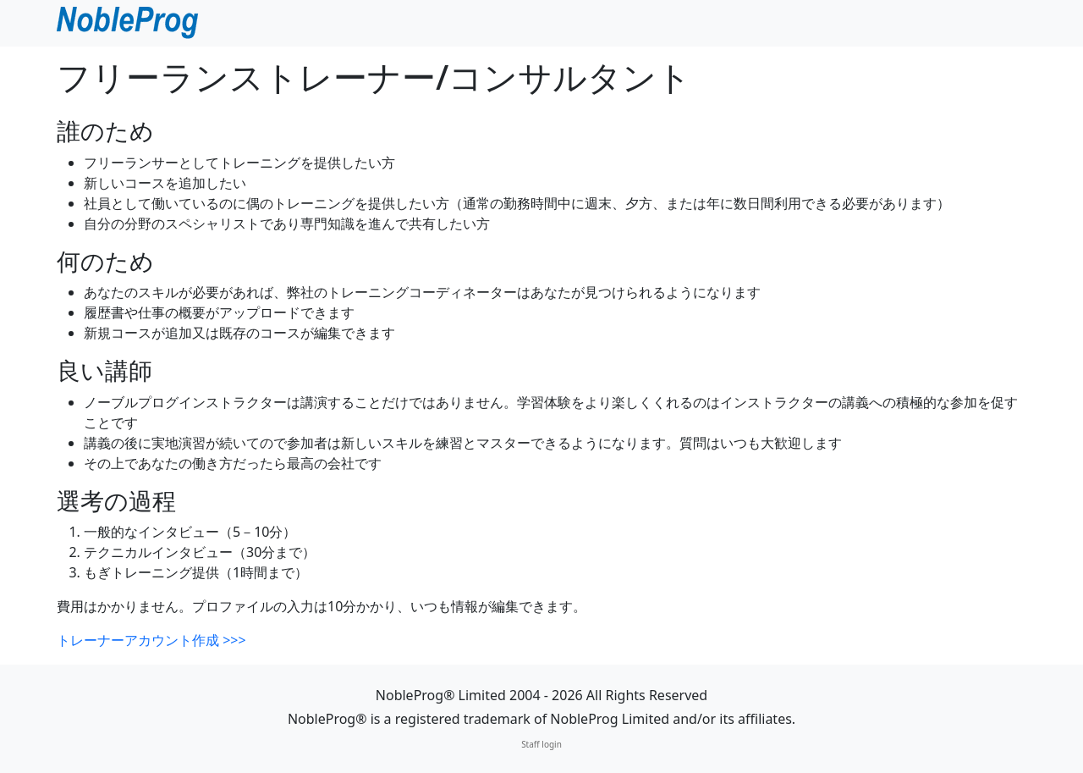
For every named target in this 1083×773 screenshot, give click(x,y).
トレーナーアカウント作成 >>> (151, 640)
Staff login (541, 744)
